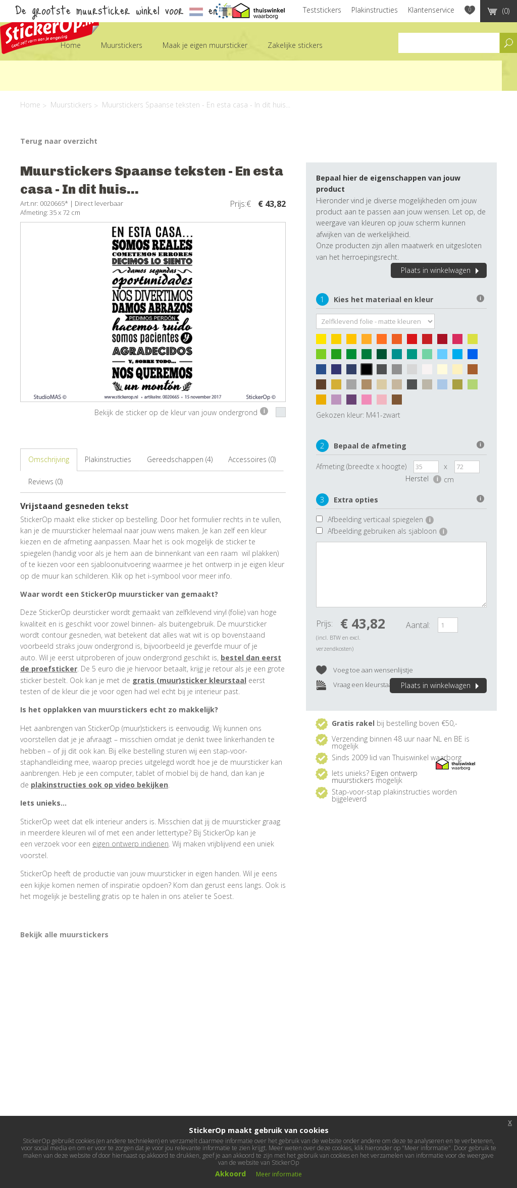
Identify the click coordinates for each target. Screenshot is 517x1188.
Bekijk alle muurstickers (64, 934)
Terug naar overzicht (58, 141)
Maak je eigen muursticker (205, 45)
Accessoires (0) (252, 459)
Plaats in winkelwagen (441, 270)
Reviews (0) (45, 481)
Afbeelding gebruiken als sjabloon (387, 531)
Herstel (423, 478)
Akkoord (230, 1173)
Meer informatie (279, 1174)
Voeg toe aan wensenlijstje (364, 670)
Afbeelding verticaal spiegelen (381, 519)
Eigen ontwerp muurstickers (375, 776)
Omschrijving (48, 459)
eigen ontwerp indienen (130, 843)
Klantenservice (431, 10)
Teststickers (322, 10)
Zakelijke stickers (295, 45)
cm (449, 479)
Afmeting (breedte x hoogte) (361, 466)
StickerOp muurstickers (49, 29)
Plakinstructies (374, 10)
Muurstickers (121, 45)
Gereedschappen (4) (180, 459)
